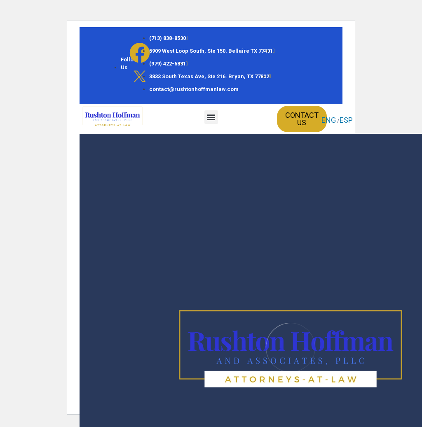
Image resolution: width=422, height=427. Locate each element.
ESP (346, 120)
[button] (211, 117)
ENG (328, 120)
